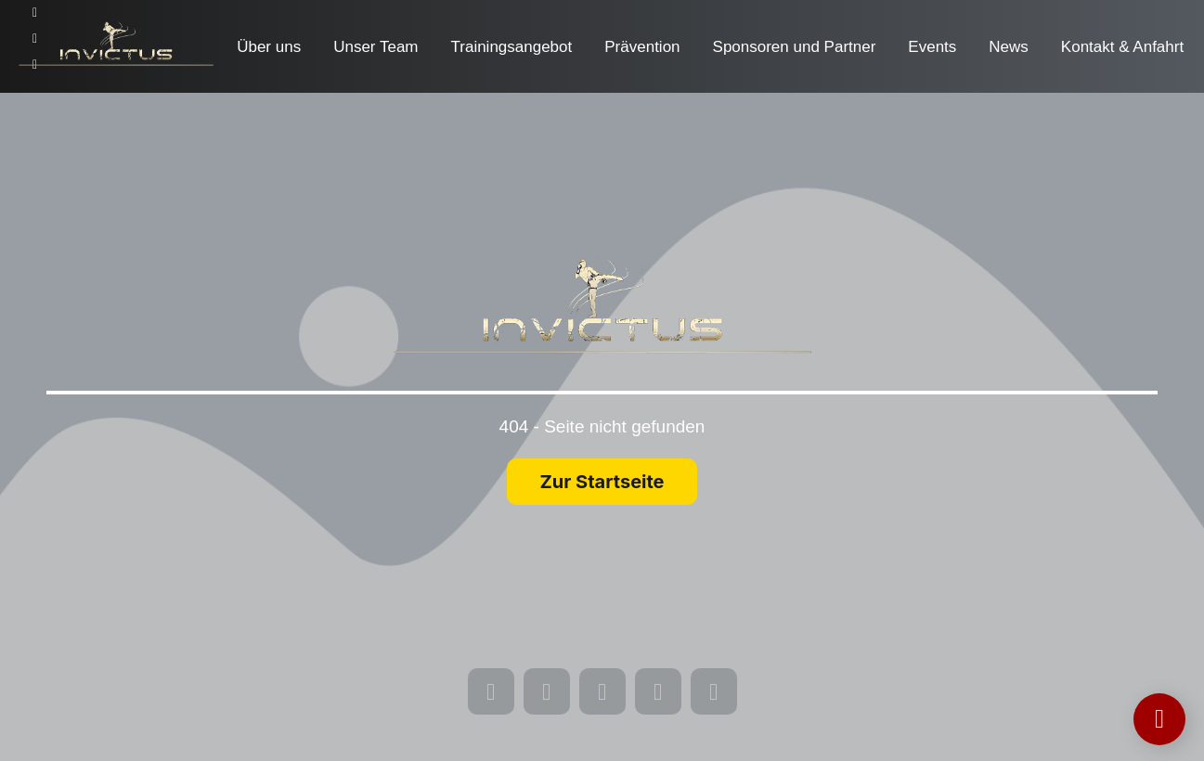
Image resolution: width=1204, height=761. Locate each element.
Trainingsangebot (512, 47)
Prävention (642, 47)
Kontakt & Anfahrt (1122, 47)
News (1009, 47)
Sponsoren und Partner (794, 47)
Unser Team (375, 47)
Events (932, 47)
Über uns (269, 47)
